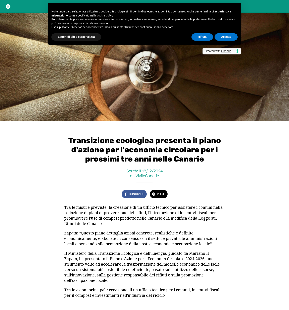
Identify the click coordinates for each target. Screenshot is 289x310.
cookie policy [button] (105, 15)
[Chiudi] (8, 6)
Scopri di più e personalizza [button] (76, 36)
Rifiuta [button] (202, 36)
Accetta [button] (226, 36)
